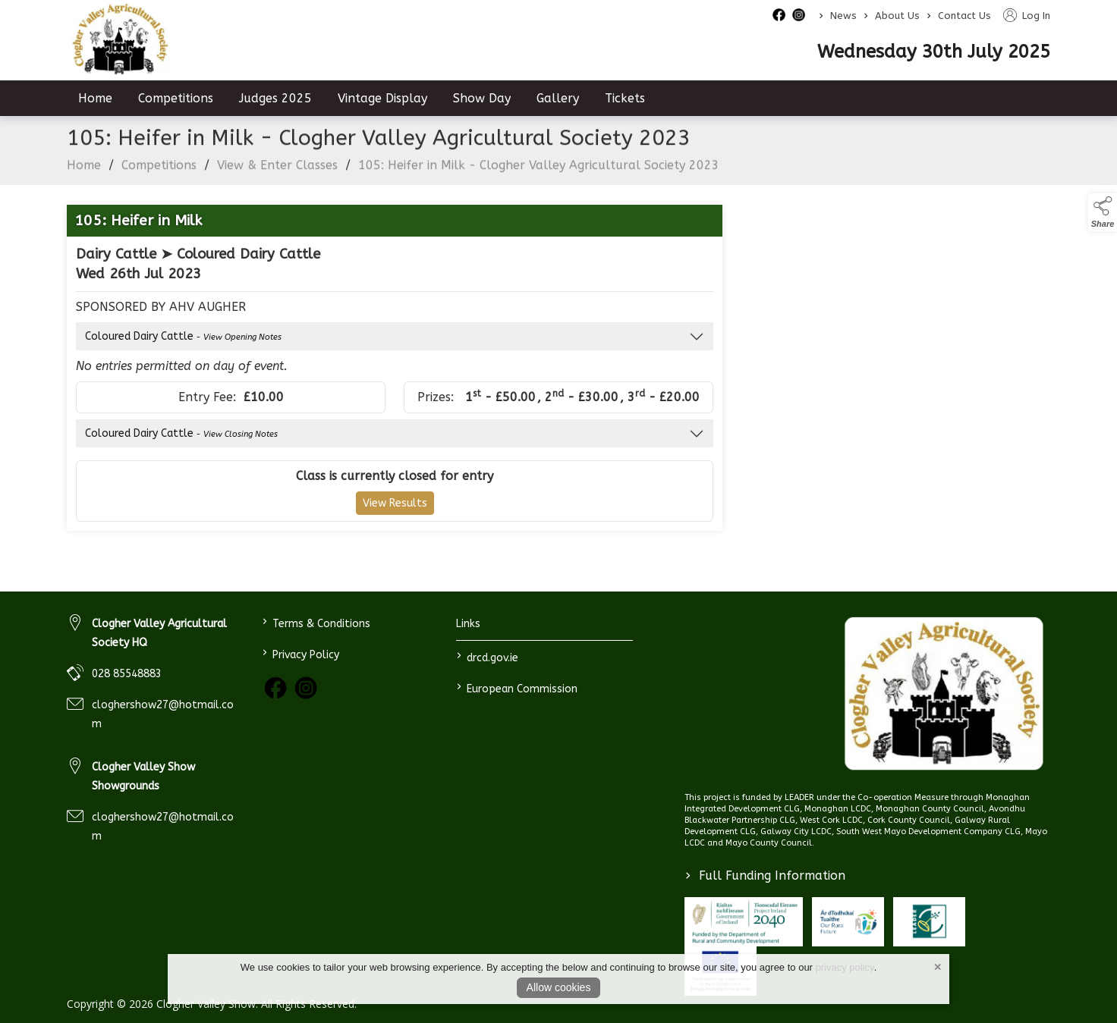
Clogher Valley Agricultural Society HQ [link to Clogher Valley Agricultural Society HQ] (159, 633)
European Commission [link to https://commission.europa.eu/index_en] (517, 687)
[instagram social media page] (798, 14)
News (843, 15)
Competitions (159, 175)
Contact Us (964, 15)
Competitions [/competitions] (175, 98)
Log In (1026, 15)
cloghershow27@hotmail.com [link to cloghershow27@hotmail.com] (163, 714)
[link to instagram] (305, 687)
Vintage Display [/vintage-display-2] (382, 98)
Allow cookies (559, 987)
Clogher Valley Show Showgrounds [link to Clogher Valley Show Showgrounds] (143, 776)
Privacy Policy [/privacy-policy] (300, 653)
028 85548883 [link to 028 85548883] (127, 673)
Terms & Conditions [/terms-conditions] (316, 622)
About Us (897, 15)
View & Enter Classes (277, 175)
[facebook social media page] (778, 14)
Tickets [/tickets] (625, 98)
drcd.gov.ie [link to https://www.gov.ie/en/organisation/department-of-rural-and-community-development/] (487, 656)
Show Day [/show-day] (482, 98)
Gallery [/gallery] (557, 98)
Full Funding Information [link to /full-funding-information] (765, 875)
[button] (1102, 212)
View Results (395, 513)
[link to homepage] (943, 694)
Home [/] (95, 98)
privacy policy (845, 967)
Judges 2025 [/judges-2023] (275, 98)
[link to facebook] (275, 687)
